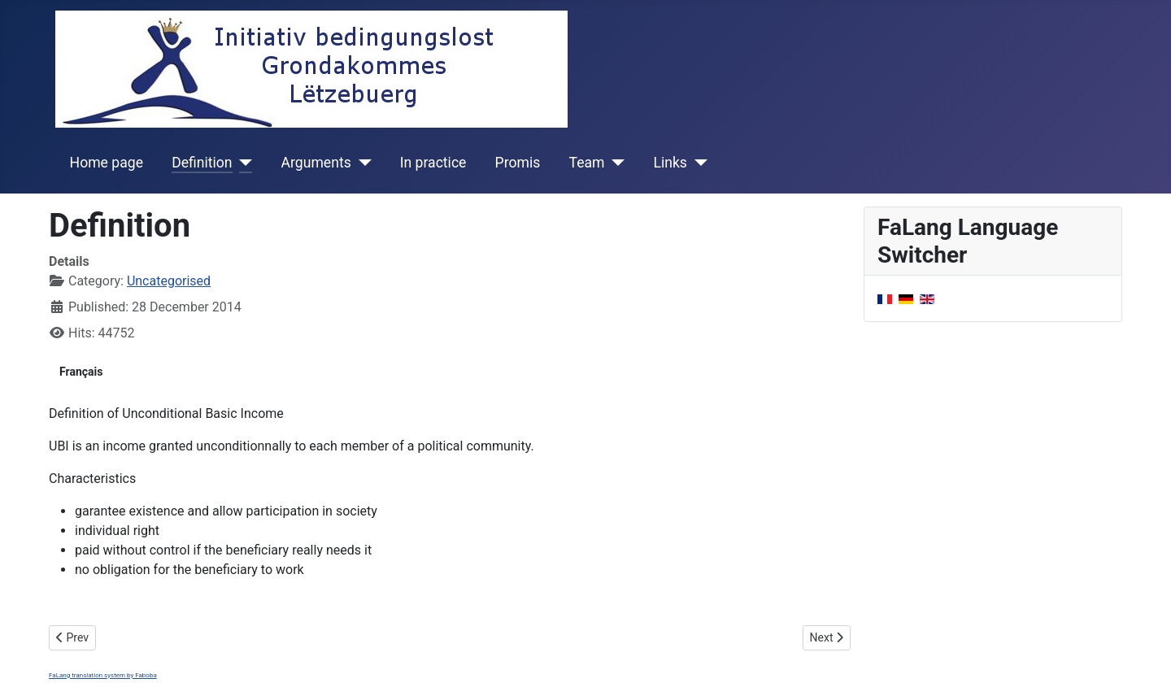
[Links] (697, 162)
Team (587, 162)
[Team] (615, 162)
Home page (106, 162)
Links (669, 162)
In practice (433, 162)
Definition (202, 162)
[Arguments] (361, 162)
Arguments (316, 162)
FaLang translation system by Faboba (103, 675)
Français (80, 371)
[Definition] (243, 162)
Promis (518, 162)
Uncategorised (169, 281)
